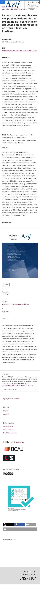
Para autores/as (8, 447)
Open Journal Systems (11, 416)
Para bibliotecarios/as (10, 450)
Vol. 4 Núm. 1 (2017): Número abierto (13, 9)
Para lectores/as (8, 444)
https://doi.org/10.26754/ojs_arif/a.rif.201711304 (19, 51)
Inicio (4, 7)
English (6, 428)
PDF (6, 302)
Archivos (11, 7)
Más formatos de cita (10, 407)
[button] (8, 542)
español (6, 431)
